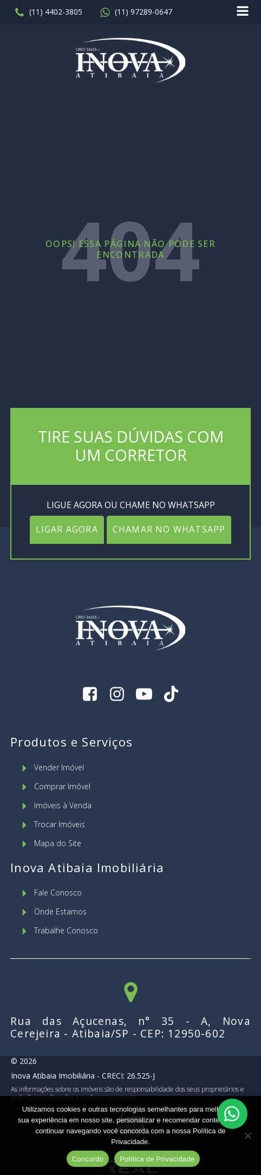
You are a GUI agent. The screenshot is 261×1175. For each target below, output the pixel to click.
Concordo (87, 1159)
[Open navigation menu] (242, 12)
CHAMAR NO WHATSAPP (169, 529)
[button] (48, 12)
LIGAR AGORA (67, 529)
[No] (247, 1135)
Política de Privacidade (157, 1159)
